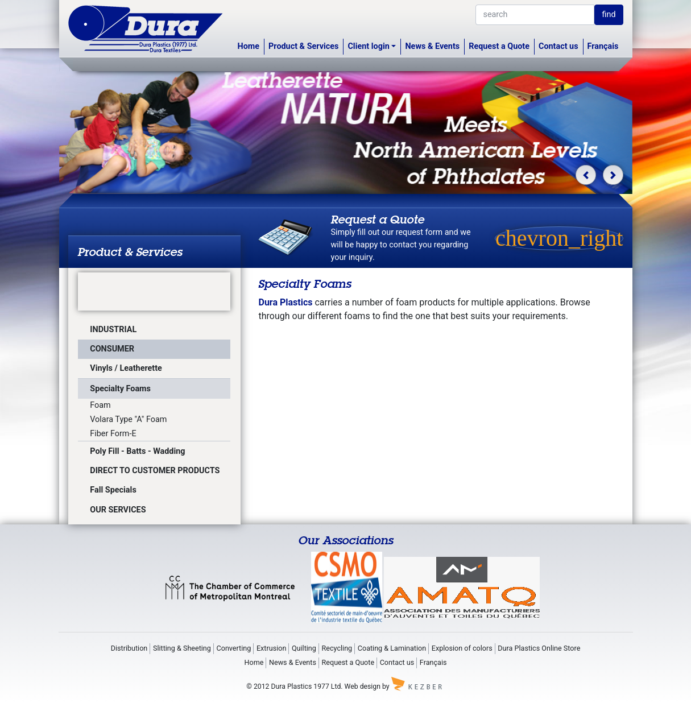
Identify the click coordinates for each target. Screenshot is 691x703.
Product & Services (303, 46)
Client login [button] (368, 46)
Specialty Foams (120, 389)
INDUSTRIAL (113, 329)
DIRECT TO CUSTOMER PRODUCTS (155, 470)
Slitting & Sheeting (182, 648)
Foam (100, 405)
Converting (234, 648)
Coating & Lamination (392, 648)
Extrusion (271, 648)
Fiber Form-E (113, 434)
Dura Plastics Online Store (539, 648)
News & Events (432, 46)
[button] (585, 175)
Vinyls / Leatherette (126, 368)
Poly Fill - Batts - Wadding (137, 451)
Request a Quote (499, 46)
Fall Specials (113, 490)
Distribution (129, 648)
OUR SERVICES (118, 510)
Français (603, 46)
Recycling (337, 648)
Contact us (558, 46)
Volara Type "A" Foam (128, 419)
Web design (362, 686)
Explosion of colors (462, 648)
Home (249, 46)
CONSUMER (112, 349)
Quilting (304, 648)
